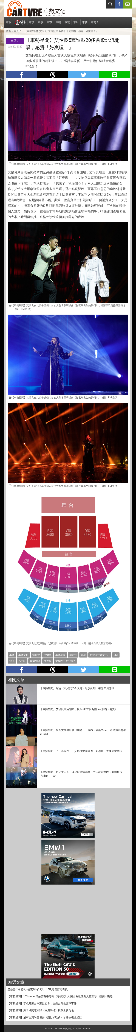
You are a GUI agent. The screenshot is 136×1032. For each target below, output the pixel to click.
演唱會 (36, 654)
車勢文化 (23, 654)
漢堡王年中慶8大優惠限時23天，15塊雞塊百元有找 (37, 989)
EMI (116, 654)
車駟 (84, 24)
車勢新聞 (35, 660)
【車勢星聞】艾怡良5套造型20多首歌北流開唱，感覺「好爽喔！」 (61, 31)
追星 (83, 654)
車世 (76, 24)
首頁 (8, 31)
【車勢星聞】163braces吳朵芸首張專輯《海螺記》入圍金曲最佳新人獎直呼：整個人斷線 (60, 996)
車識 (67, 24)
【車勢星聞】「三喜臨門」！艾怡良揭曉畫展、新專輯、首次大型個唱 (81, 751)
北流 (11, 660)
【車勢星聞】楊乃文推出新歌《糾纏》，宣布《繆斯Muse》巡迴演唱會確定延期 (83, 732)
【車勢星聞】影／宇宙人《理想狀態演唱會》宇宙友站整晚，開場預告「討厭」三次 (81, 774)
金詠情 (33, 66)
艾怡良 (47, 654)
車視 (58, 24)
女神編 (47, 660)
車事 (40, 24)
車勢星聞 (60, 654)
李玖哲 (73, 654)
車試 (31, 24)
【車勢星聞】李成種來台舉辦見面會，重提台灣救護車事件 (41, 1003)
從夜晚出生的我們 (65, 660)
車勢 (11, 654)
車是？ (95, 24)
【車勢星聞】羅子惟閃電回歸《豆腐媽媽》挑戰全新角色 (40, 1010)
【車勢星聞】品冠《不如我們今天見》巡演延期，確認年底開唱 (77, 688)
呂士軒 (22, 660)
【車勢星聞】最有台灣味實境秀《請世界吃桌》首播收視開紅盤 (44, 1017)
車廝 (8, 24)
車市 (49, 24)
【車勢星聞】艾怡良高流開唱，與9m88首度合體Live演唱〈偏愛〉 (78, 709)
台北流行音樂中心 (100, 654)
